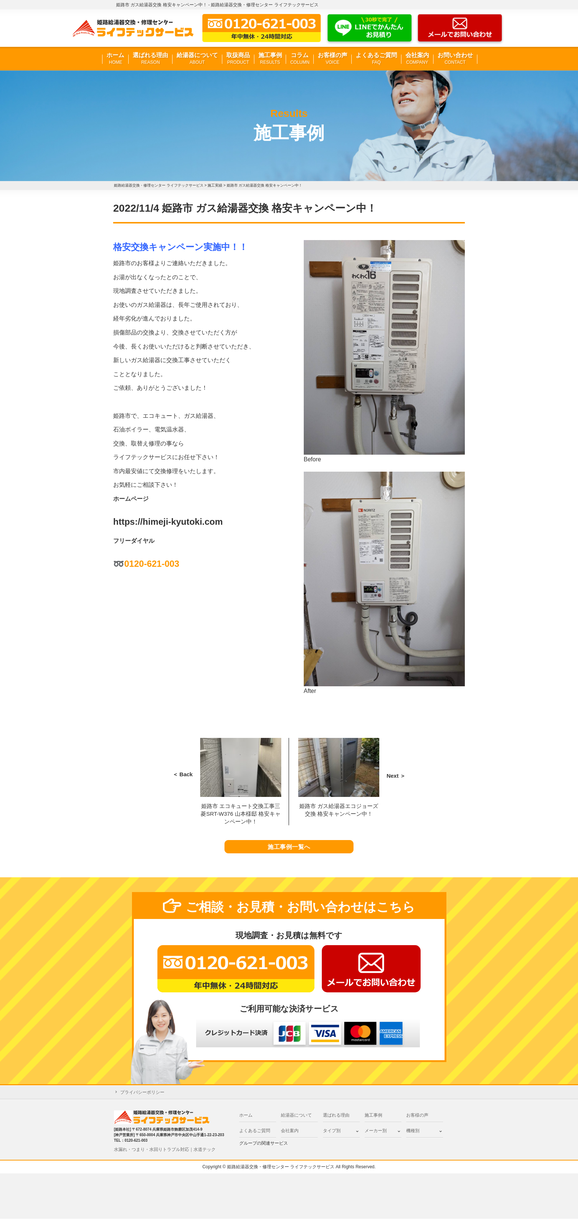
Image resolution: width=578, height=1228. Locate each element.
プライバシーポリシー (142, 1101)
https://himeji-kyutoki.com (168, 522)
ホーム (115, 59)
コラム (299, 59)
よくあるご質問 (376, 59)
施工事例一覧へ (289, 851)
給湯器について (197, 59)
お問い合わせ (455, 59)
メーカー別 (376, 1139)
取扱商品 (238, 59)
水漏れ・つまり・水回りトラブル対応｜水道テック (165, 1158)
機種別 (412, 1139)
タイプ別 (332, 1139)
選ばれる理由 (150, 59)
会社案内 (417, 59)
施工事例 (270, 59)
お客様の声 (332, 59)
